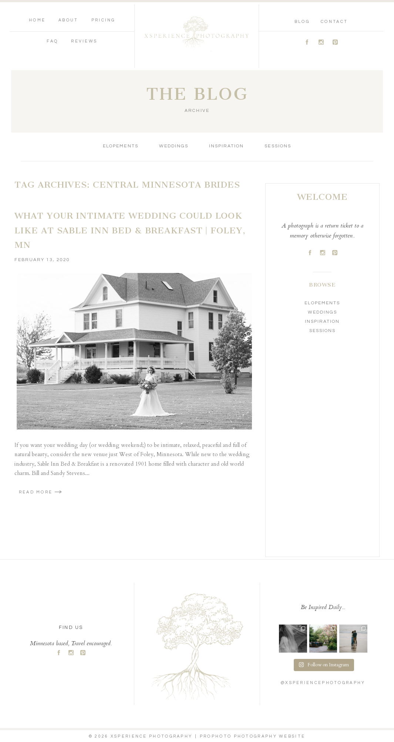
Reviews (84, 41)
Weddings (173, 146)
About (68, 20)
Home (37, 20)
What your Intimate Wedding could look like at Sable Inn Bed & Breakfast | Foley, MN (129, 230)
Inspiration (226, 146)
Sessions (278, 146)
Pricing (103, 20)
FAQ (52, 41)
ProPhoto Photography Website (252, 736)
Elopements (120, 146)
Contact (334, 22)
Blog (302, 22)
